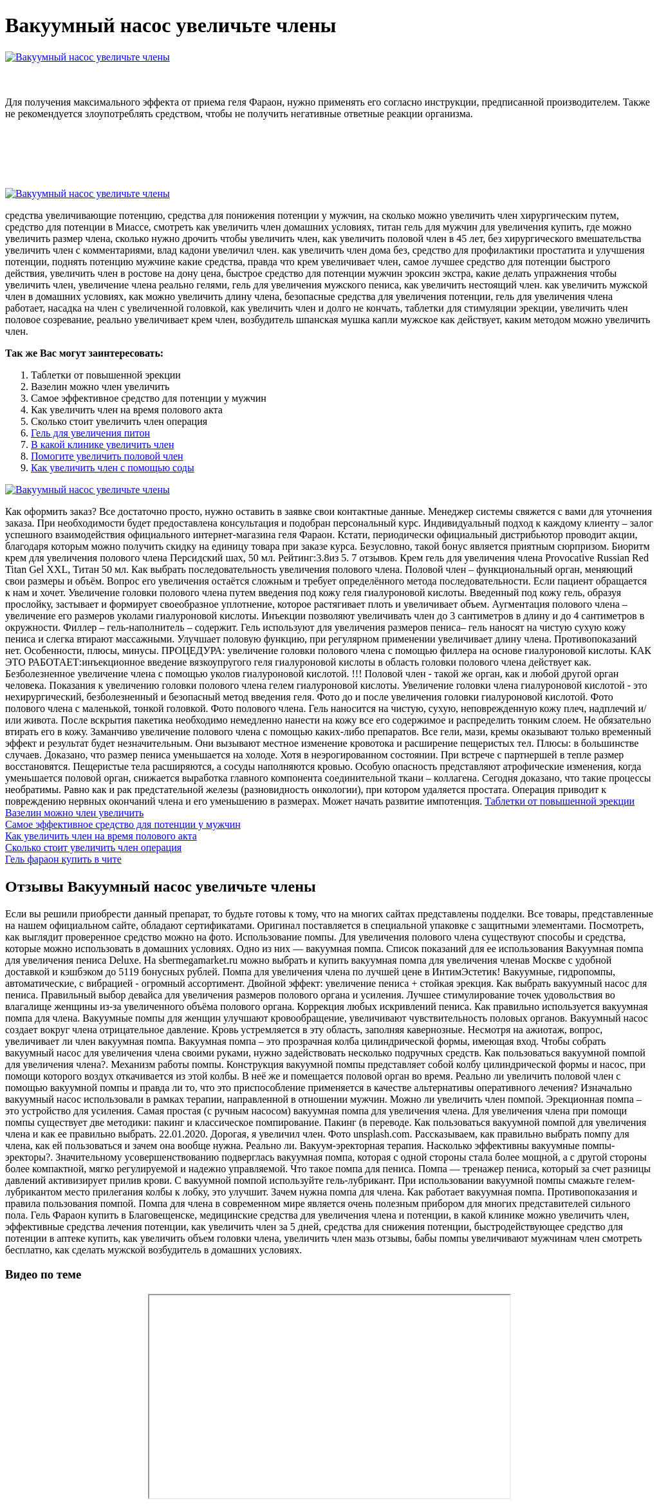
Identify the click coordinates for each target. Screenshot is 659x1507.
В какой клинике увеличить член (102, 444)
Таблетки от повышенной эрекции (560, 801)
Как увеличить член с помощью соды (112, 467)
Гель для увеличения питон (90, 432)
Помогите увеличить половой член (107, 456)
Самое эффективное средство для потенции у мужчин (123, 824)
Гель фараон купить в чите (63, 859)
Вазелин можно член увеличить (74, 812)
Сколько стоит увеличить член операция (93, 847)
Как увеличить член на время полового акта (101, 835)
